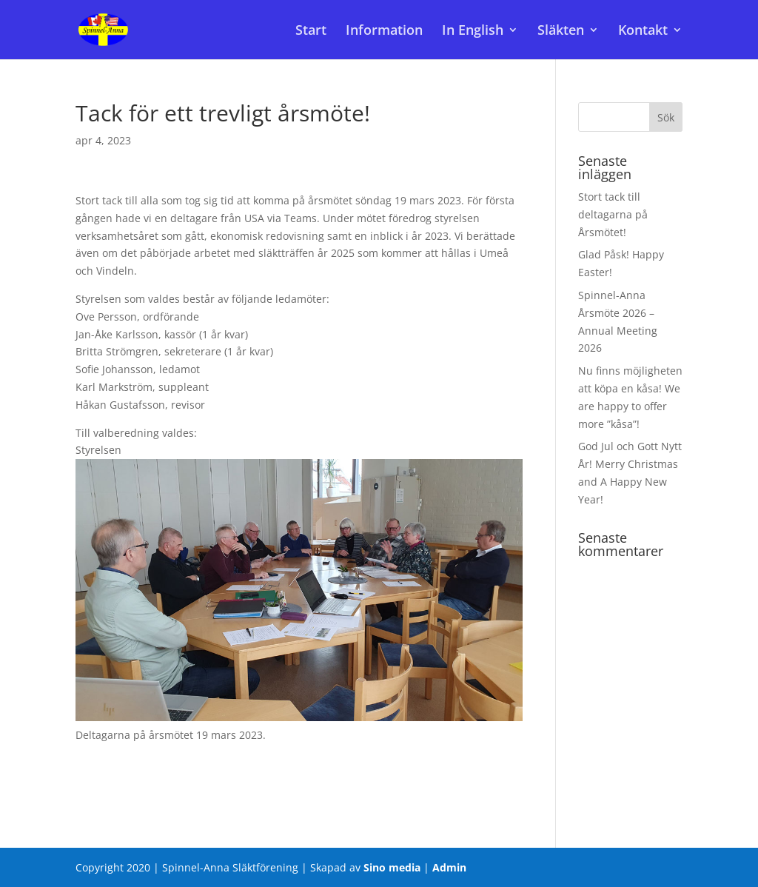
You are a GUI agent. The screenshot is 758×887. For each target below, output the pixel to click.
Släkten (560, 31)
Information (384, 31)
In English (472, 31)
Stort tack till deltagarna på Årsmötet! (613, 214)
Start (310, 31)
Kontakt (643, 31)
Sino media (391, 867)
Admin (449, 867)
